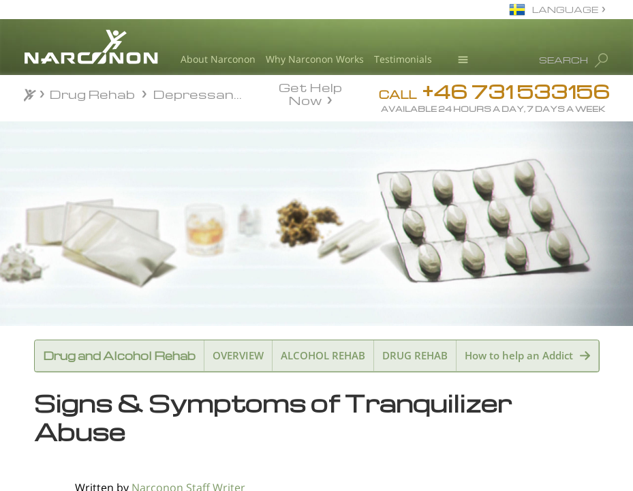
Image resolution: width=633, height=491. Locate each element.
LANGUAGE (565, 9)
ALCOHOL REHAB (323, 355)
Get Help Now (310, 92)
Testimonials (403, 59)
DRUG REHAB (415, 355)
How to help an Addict (519, 355)
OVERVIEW (238, 355)
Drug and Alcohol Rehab (119, 355)
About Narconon (218, 59)
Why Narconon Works (315, 59)
